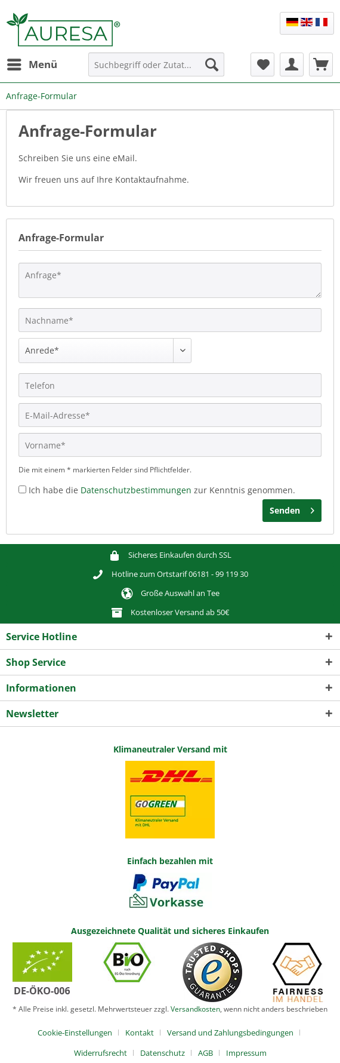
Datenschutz (162, 1052)
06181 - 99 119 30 (218, 574)
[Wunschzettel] (262, 64)
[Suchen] (211, 64)
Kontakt (139, 1032)
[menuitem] (31, 64)
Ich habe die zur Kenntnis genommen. (162, 490)
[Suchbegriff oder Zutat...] (156, 64)
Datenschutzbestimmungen (136, 490)
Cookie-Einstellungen (75, 1032)
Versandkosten (195, 1009)
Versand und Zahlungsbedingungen (230, 1032)
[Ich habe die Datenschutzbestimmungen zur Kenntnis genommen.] (22, 489)
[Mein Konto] (292, 64)
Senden (292, 508)
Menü (32, 63)
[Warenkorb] (321, 64)
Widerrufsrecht (100, 1052)
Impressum (246, 1052)
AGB (205, 1052)
